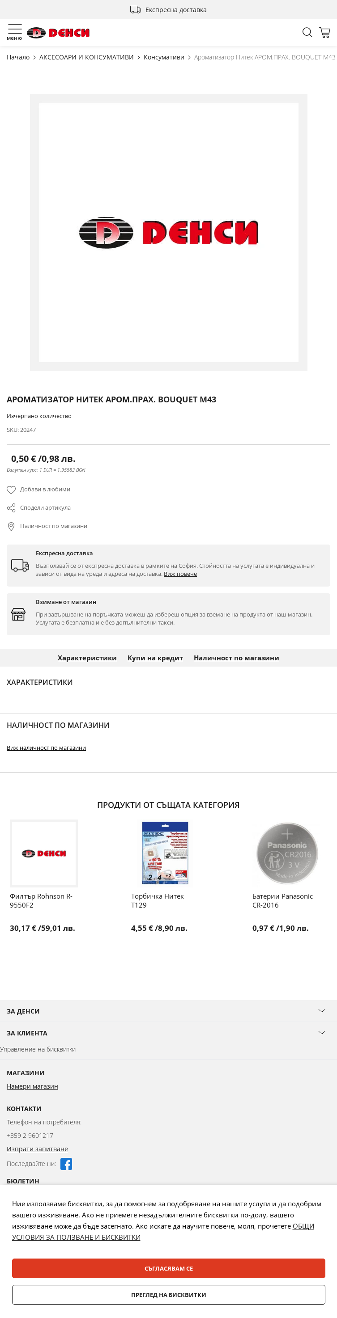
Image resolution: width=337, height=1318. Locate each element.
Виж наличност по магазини (46, 747)
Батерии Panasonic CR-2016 (282, 900)
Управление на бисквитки (38, 1049)
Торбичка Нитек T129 (157, 900)
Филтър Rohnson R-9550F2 (41, 900)
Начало (19, 57)
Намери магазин (32, 1086)
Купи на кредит (155, 657)
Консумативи (165, 57)
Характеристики (87, 657)
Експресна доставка (176, 9)
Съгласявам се (169, 1268)
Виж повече (180, 574)
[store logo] (58, 32)
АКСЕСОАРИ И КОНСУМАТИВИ (87, 57)
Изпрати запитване (37, 1149)
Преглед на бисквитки (168, 1295)
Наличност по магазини (53, 526)
